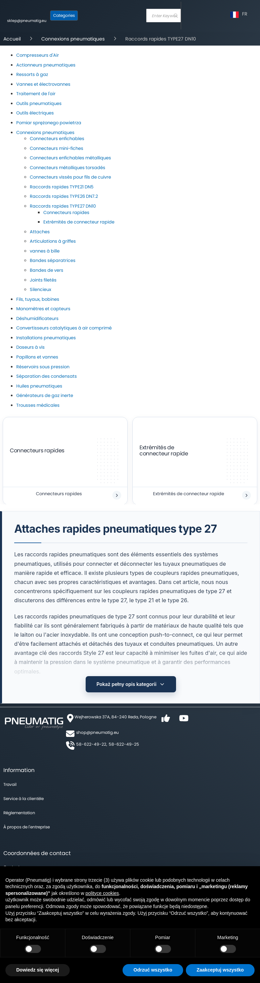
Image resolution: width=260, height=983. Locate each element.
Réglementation (19, 813)
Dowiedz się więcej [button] (37, 970)
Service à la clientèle (23, 798)
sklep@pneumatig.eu (26, 20)
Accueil (12, 38)
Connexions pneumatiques (73, 38)
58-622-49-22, (91, 744)
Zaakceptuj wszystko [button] (220, 970)
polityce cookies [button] (102, 893)
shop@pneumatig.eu (97, 732)
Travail (10, 784)
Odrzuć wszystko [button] (152, 970)
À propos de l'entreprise (26, 827)
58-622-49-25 (124, 744)
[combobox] (163, 15)
